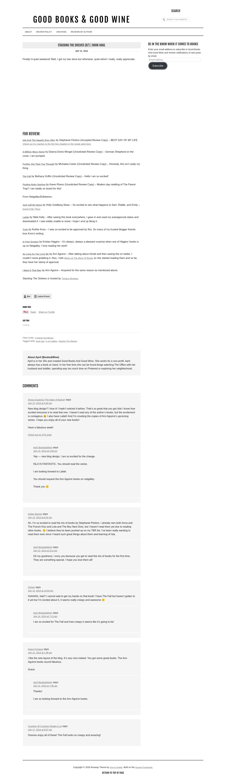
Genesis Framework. (145, 772)
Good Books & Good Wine (81, 20)
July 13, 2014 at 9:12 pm (47, 552)
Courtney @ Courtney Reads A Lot (47, 730)
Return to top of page (113, 778)
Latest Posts (44, 296)
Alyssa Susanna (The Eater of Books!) (49, 399)
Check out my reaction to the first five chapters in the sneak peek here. (68, 143)
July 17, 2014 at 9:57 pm (41, 734)
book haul (41, 341)
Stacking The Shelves (72, 341)
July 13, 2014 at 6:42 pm (41, 519)
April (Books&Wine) (44, 448)
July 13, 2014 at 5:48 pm (47, 452)
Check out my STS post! (41, 435)
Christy (32, 589)
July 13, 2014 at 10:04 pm (42, 593)
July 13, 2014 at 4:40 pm (41, 403)
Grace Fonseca (36, 652)
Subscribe (157, 65)
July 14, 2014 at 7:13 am (47, 619)
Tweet (33, 312)
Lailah (26, 217)
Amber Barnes (36, 515)
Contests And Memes (45, 338)
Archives (79, 31)
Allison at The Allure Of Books (80, 258)
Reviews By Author (107, 31)
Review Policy (55, 31)
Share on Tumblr (48, 312)
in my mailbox (53, 341)
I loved (40, 209)
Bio (28, 296)
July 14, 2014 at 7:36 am (47, 690)
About (32, 31)
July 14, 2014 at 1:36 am (41, 656)
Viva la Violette (115, 772)
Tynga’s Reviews (71, 278)
